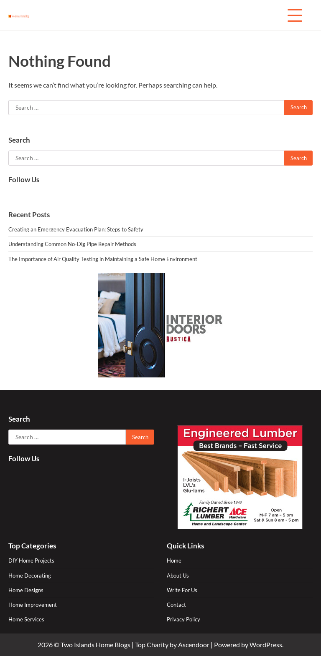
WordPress (266, 644)
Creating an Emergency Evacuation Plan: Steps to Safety (75, 229)
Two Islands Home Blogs (95, 644)
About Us (178, 575)
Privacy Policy (183, 619)
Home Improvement (32, 604)
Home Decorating (29, 575)
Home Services (26, 619)
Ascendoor (193, 644)
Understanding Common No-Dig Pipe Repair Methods (72, 244)
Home (174, 560)
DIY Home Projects (31, 560)
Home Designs (25, 590)
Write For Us (182, 590)
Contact (176, 604)
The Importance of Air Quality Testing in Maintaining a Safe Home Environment (102, 259)
